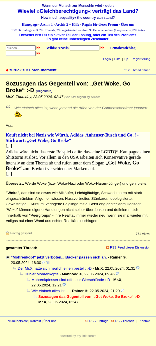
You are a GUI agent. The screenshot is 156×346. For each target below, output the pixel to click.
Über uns (127, 25)
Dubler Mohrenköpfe (42, 274)
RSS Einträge (98, 321)
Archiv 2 (61, 25)
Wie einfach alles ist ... (50, 291)
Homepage (29, 25)
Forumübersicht (17, 321)
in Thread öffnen (139, 70)
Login (107, 59)
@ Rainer (93, 97)
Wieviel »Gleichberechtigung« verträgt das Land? (78, 11)
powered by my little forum (78, 335)
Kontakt (35, 321)
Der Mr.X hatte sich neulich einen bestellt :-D (55, 268)
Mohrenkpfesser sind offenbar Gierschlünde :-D (70, 280)
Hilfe (75, 25)
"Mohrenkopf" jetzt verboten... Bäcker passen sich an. (59, 257)
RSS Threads (124, 321)
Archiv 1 (46, 25)
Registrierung (140, 59)
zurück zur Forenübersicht (33, 70)
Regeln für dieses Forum (100, 25)
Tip (126, 59)
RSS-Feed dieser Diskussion (130, 247)
